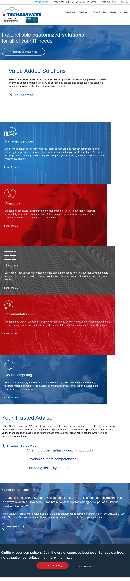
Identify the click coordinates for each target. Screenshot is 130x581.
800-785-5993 (41, 2)
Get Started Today (108, 444)
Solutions (70, 12)
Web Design (73, 577)
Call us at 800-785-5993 (108, 451)
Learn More (76, 153)
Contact (124, 12)
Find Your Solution (14, 146)
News (113, 12)
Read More (13, 420)
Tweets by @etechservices (57, 542)
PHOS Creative (89, 577)
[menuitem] (70, 12)
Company (84, 12)
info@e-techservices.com (13, 557)
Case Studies (99, 12)
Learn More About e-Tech (19, 331)
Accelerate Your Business (23, 73)
